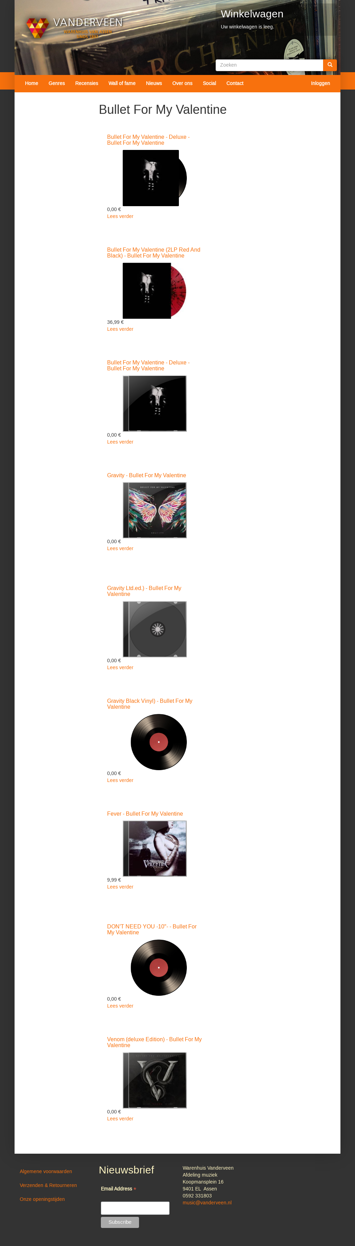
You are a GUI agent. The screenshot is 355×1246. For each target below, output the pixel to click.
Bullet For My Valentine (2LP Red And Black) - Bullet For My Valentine (153, 253)
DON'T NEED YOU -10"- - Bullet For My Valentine (152, 929)
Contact (234, 84)
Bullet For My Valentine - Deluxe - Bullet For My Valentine (148, 140)
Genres (57, 84)
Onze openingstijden (42, 1199)
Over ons (182, 84)
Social (209, 84)
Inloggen (320, 84)
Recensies (86, 84)
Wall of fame (122, 84)
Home (31, 84)
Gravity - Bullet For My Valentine (146, 475)
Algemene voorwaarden (46, 1172)
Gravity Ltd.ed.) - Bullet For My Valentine (144, 591)
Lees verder (120, 216)
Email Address (118, 1190)
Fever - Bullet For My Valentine (145, 813)
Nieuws (154, 84)
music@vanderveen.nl (207, 1203)
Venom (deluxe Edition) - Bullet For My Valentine (154, 1042)
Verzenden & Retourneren (48, 1185)
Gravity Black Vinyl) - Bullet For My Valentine (149, 704)
